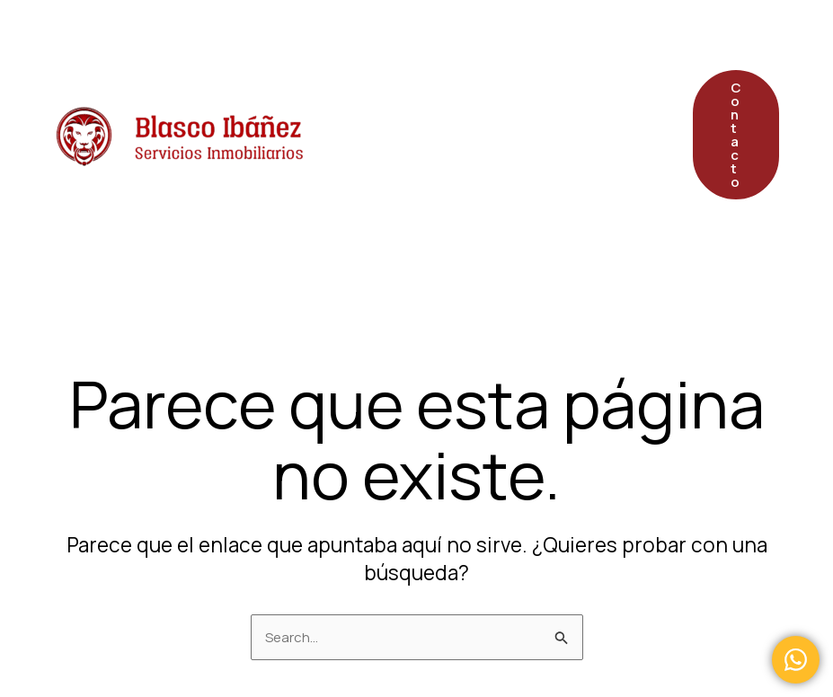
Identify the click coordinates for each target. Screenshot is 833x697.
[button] (736, 134)
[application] (507, 45)
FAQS (363, 224)
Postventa (384, 134)
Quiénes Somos (529, 134)
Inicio (363, 44)
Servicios (469, 45)
